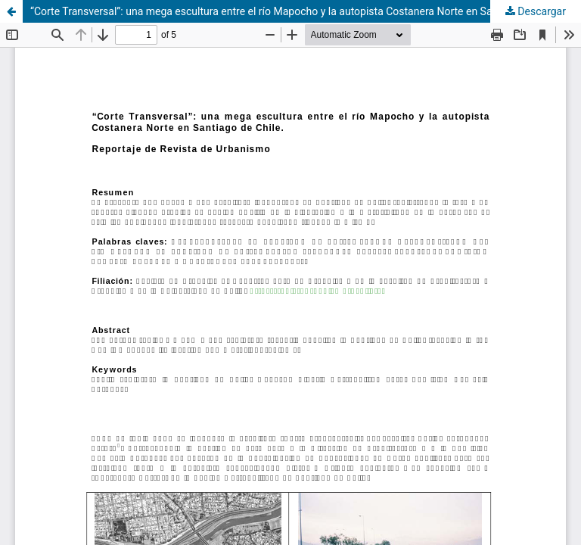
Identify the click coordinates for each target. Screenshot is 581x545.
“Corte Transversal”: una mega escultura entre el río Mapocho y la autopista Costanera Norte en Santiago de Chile (296, 11)
